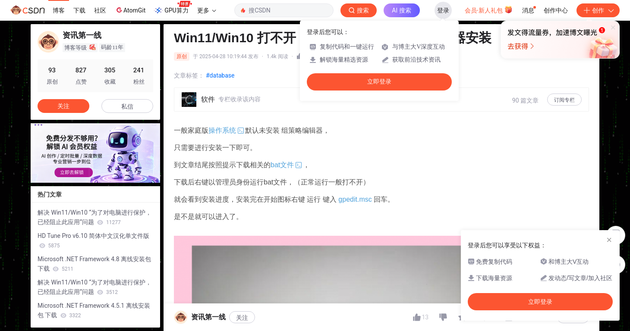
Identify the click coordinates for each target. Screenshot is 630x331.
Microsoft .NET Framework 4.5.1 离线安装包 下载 (94, 310)
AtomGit (130, 10)
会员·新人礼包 (489, 9)
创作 (598, 10)
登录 (443, 10)
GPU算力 (173, 8)
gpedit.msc (355, 199)
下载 (79, 10)
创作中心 (556, 10)
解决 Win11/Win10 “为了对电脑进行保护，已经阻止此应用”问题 (94, 217)
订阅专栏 (564, 100)
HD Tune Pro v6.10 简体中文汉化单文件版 (93, 240)
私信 (127, 106)
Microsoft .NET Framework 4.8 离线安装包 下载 (94, 264)
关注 (63, 106)
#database (220, 75)
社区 (100, 10)
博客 (59, 10)
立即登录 (379, 81)
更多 (206, 10)
